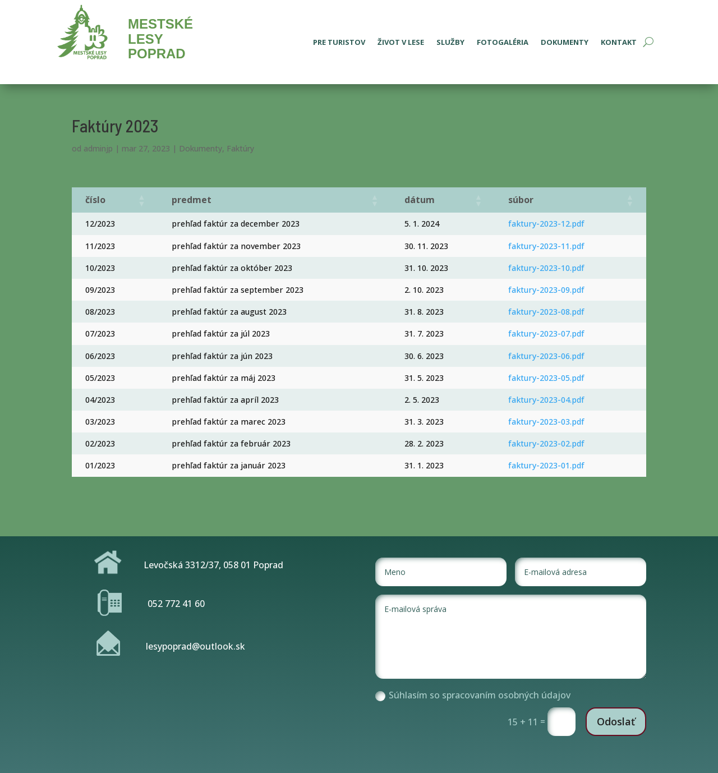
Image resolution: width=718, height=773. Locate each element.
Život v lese (401, 42)
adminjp (98, 148)
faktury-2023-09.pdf (546, 289)
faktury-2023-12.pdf (546, 223)
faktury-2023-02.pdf (546, 443)
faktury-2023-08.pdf (546, 311)
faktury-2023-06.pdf (546, 356)
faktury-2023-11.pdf (546, 246)
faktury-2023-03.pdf (546, 421)
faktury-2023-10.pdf (546, 268)
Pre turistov (339, 42)
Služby (450, 42)
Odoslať (616, 721)
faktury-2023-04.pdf (546, 399)
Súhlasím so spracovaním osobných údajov (472, 695)
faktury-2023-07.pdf (546, 333)
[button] (141, 200)
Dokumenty (564, 42)
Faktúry (240, 148)
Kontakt (619, 42)
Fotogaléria (502, 42)
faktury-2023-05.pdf (546, 377)
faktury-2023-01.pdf (546, 465)
